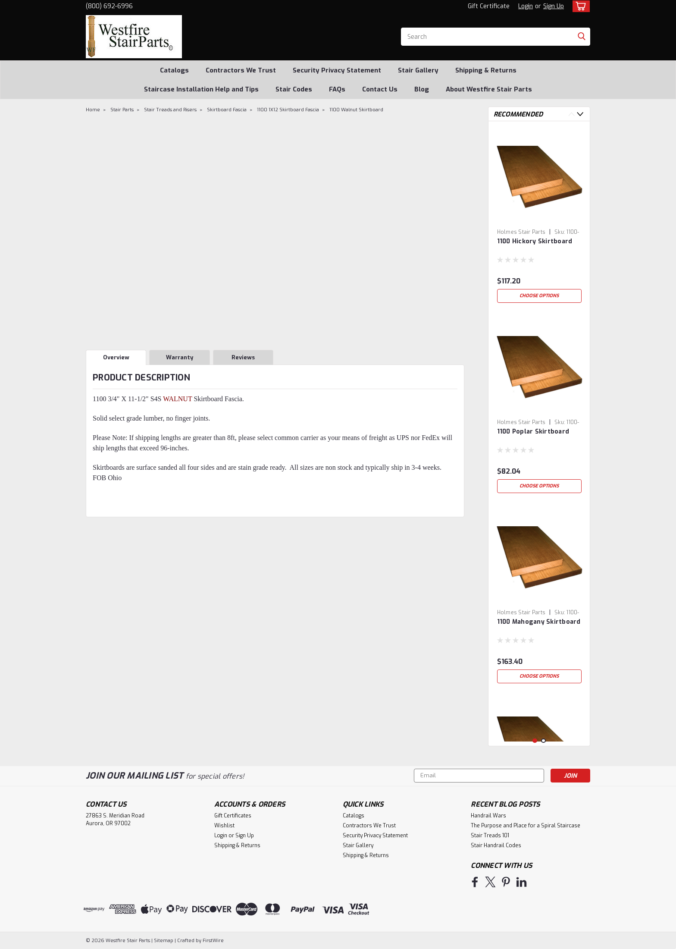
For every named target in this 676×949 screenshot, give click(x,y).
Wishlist (224, 825)
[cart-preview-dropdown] (579, 6)
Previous (571, 114)
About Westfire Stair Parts (489, 89)
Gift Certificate (489, 6)
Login (525, 6)
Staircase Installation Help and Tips (201, 89)
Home (93, 110)
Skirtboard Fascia (227, 110)
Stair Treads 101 (490, 835)
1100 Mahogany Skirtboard (539, 622)
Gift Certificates (232, 815)
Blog (421, 89)
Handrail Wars (488, 815)
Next (580, 114)
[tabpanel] (539, 217)
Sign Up (553, 6)
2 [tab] (543, 740)
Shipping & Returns (485, 70)
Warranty (179, 357)
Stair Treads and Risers (170, 110)
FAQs (337, 89)
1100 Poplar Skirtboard (533, 431)
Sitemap (163, 940)
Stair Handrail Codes (496, 845)
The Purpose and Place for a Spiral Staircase (525, 825)
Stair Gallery (418, 70)
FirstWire (212, 940)
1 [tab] (534, 740)
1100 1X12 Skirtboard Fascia (288, 110)
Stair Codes (293, 89)
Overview (116, 357)
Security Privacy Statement (337, 70)
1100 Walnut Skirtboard (356, 110)
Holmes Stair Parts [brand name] (521, 232)
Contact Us (379, 89)
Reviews (243, 357)
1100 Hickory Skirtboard (535, 241)
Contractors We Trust (241, 70)
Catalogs (174, 70)
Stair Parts (122, 110)
